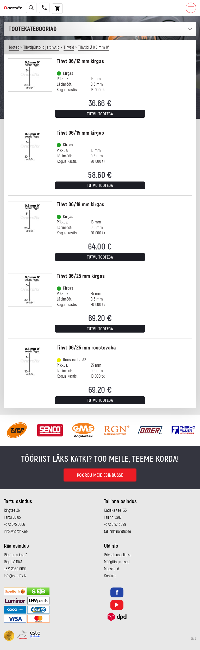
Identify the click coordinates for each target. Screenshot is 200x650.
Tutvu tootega (100, 114)
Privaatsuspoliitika (117, 555)
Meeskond (111, 569)
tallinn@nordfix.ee (117, 531)
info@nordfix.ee (16, 531)
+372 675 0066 (14, 524)
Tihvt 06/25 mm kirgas (81, 276)
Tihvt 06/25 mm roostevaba (86, 347)
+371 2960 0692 (15, 569)
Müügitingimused (116, 562)
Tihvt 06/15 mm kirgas (80, 132)
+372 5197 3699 (115, 524)
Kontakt (110, 576)
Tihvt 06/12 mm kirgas (80, 61)
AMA (193, 639)
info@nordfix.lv (15, 576)
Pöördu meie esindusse (100, 475)
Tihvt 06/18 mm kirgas (80, 204)
